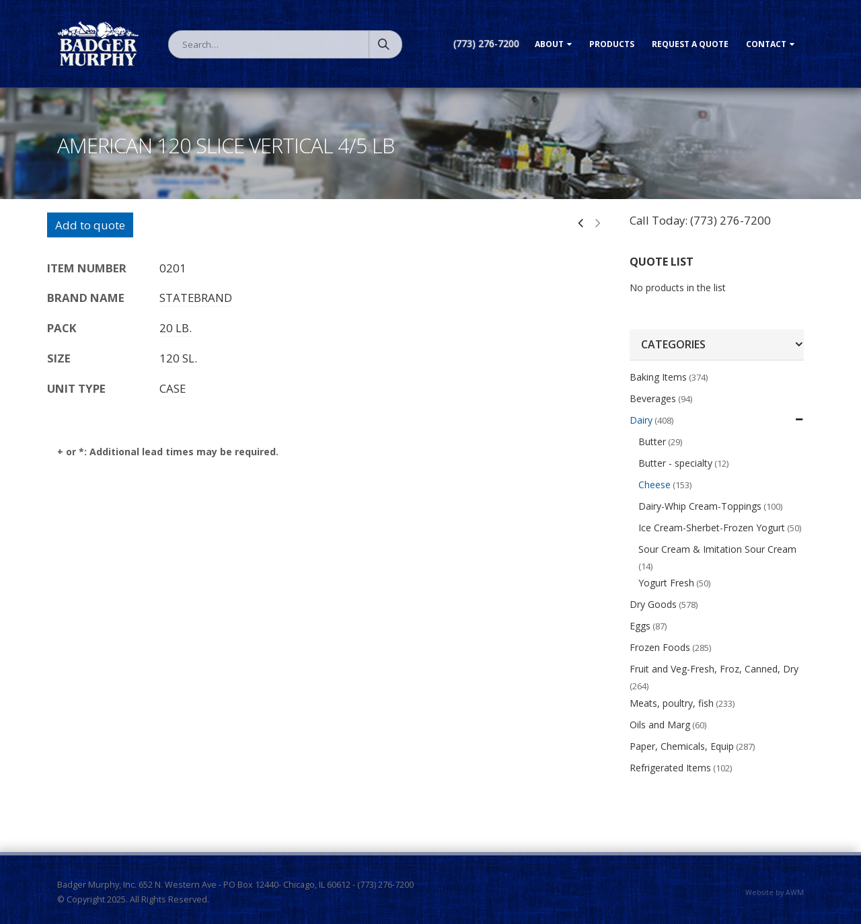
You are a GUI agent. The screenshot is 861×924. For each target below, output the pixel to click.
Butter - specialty (675, 463)
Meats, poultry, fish (672, 703)
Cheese (654, 484)
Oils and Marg (660, 724)
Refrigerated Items (670, 767)
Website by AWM (774, 892)
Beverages (653, 398)
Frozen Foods (660, 647)
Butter (652, 441)
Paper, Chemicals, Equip (682, 746)
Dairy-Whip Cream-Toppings (699, 506)
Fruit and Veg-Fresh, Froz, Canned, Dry (714, 668)
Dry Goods (653, 604)
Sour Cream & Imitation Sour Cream (717, 549)
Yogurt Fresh (666, 582)
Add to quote (90, 225)
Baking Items (658, 377)
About (549, 44)
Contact (766, 44)
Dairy (641, 420)
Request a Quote (690, 44)
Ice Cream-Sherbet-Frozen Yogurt (711, 527)
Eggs (640, 625)
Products (611, 44)
